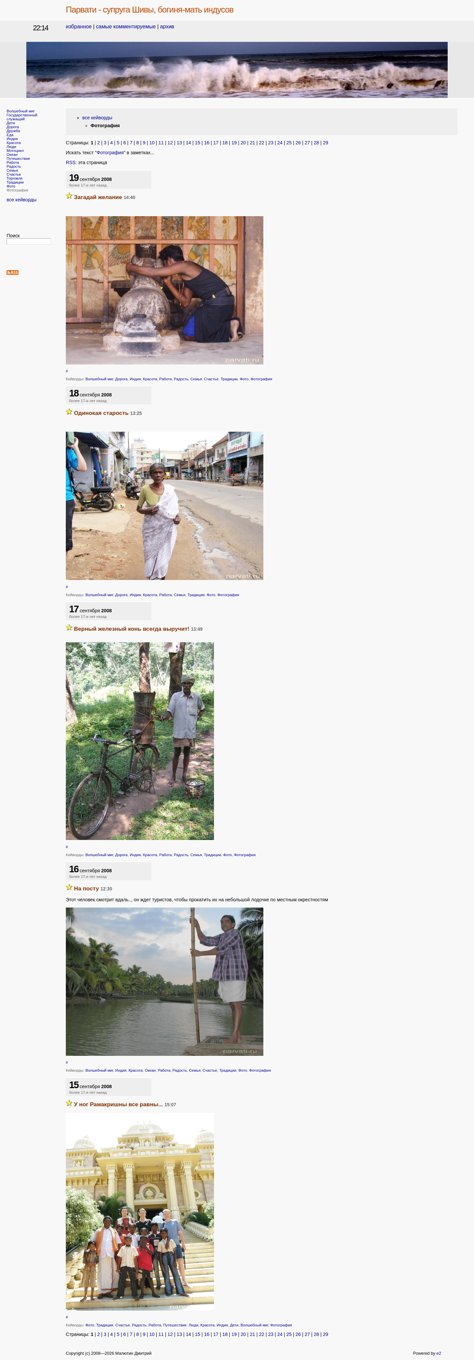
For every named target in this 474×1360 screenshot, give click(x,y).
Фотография (110, 152)
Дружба (13, 131)
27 (307, 142)
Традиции (15, 182)
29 (325, 142)
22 (261, 142)
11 (161, 142)
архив (167, 26)
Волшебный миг (21, 111)
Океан (12, 155)
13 (179, 142)
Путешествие (18, 158)
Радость (14, 166)
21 (252, 142)
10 (151, 142)
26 (298, 142)
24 (279, 142)
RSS (71, 162)
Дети (11, 123)
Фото (11, 186)
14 (188, 142)
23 (270, 142)
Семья (12, 170)
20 (243, 142)
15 (197, 142)
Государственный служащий (22, 117)
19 (234, 142)
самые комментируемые (126, 26)
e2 (438, 1353)
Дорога (13, 127)
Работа (13, 162)
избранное (79, 26)
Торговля (14, 178)
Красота (14, 143)
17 (216, 142)
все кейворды (22, 199)
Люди (11, 147)
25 (289, 142)
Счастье (14, 174)
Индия (12, 139)
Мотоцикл (15, 151)
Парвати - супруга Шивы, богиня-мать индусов (149, 9)
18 (225, 142)
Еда (10, 135)
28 (316, 142)
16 (206, 142)
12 (170, 142)
